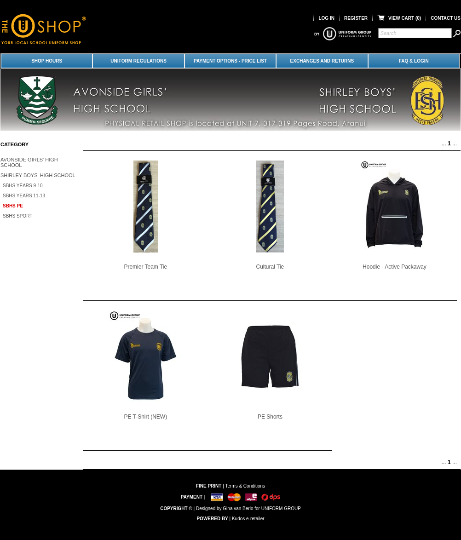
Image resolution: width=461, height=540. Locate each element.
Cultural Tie (270, 267)
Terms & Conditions (245, 485)
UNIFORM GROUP (281, 508)
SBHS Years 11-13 (24, 195)
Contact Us (446, 18)
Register (356, 18)
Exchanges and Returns (322, 60)
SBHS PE (13, 205)
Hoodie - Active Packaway (394, 267)
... (444, 143)
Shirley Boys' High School (37, 175)
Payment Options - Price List (230, 60)
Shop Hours (46, 60)
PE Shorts (270, 417)
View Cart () (399, 18)
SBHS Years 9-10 (23, 185)
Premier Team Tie (145, 267)
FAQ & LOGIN (414, 60)
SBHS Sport (17, 215)
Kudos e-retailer (248, 518)
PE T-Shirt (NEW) (145, 417)
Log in (326, 18)
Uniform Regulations (138, 60)
